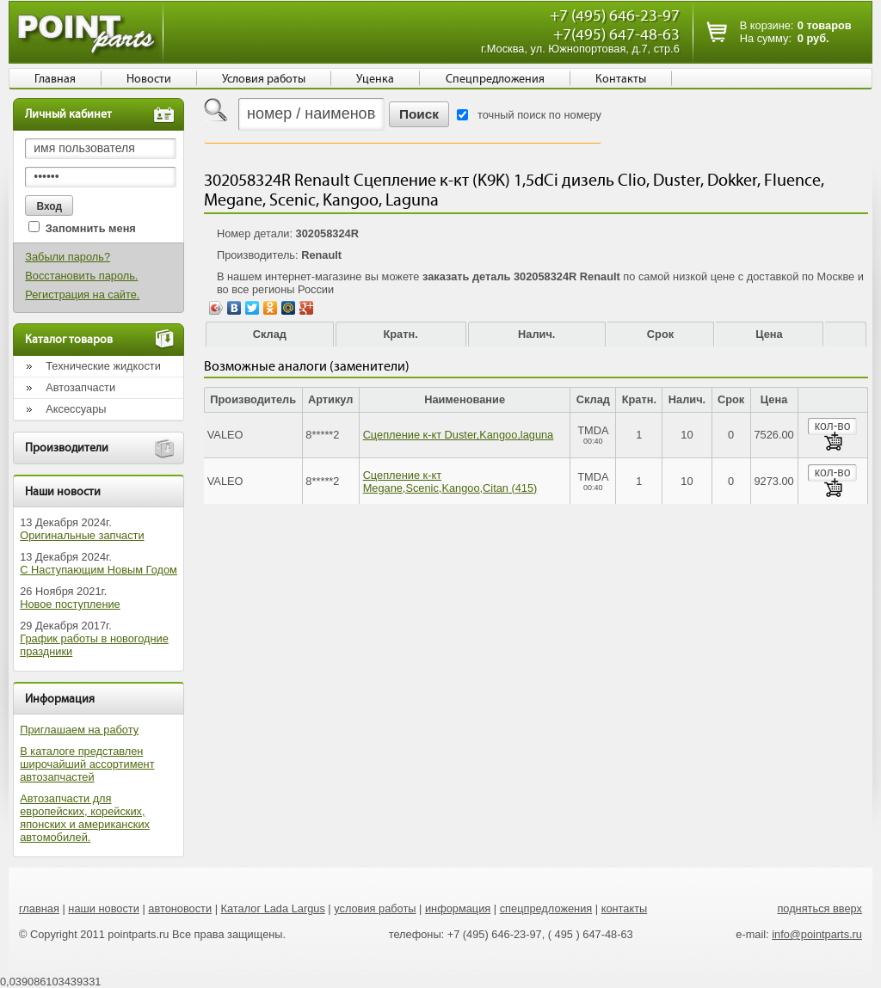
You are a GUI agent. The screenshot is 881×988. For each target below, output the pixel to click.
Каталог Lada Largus (273, 908)
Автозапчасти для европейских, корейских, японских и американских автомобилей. (85, 818)
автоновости (180, 908)
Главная (55, 79)
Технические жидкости (103, 365)
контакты (624, 908)
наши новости (103, 908)
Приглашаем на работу (79, 729)
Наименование (464, 399)
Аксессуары (76, 408)
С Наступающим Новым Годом (98, 569)
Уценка (375, 79)
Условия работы (263, 79)
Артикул (331, 399)
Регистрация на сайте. (82, 294)
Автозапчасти (80, 387)
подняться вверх (819, 908)
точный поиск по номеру (539, 114)
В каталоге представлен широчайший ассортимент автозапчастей (87, 764)
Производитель (253, 399)
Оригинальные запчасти (82, 535)
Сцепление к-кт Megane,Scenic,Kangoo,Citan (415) (450, 481)
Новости (148, 79)
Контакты (620, 79)
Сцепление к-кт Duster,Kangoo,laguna (458, 434)
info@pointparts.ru (817, 934)
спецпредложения (546, 908)
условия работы (375, 908)
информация (457, 908)
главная (39, 908)
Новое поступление (70, 604)
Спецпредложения (495, 79)
